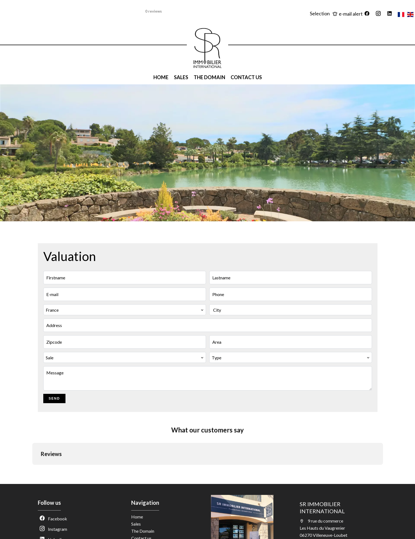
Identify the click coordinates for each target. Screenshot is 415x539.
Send (54, 398)
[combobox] (124, 309)
